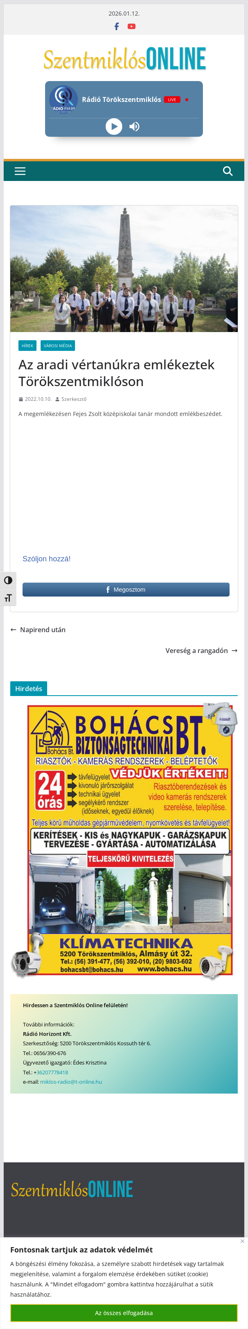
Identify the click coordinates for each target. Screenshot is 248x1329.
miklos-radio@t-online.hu (71, 1081)
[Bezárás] (242, 1241)
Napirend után (38, 629)
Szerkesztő (73, 399)
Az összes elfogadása (124, 1313)
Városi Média (58, 345)
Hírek (27, 345)
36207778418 (52, 1072)
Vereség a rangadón (202, 650)
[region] (124, 1283)
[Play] (113, 126)
